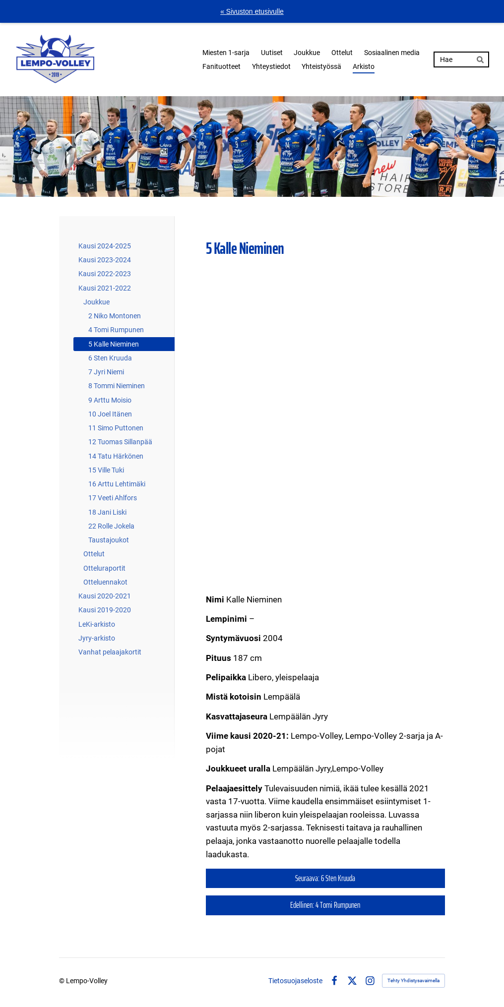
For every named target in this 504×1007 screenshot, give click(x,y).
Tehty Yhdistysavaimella (413, 980)
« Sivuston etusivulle (252, 11)
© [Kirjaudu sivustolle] (62, 981)
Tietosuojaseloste (295, 980)
